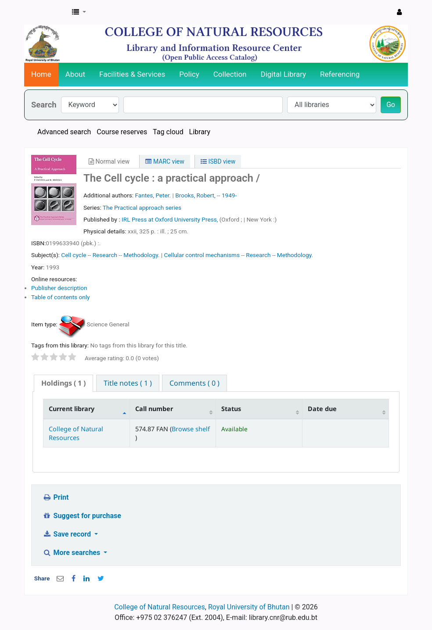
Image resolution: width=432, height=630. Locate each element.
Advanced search (64, 132)
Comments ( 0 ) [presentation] (194, 383)
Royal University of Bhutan (249, 607)
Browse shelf (191, 429)
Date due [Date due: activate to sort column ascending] (322, 408)
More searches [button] (72, 552)
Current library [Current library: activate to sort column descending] (71, 408)
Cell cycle (73, 254)
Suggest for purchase (82, 516)
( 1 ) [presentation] (63, 383)
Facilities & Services (132, 74)
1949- (229, 195)
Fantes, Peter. (153, 195)
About (75, 74)
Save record (68, 534)
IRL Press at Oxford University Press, (171, 219)
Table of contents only (60, 297)
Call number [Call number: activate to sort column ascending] (154, 408)
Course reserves (122, 132)
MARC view (164, 161)
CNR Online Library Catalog (46, 12)
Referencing (340, 74)
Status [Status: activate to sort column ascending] (231, 408)
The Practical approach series (142, 207)
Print (55, 497)
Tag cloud (168, 132)
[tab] (63, 383)
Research (105, 254)
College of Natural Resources (76, 433)
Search (44, 104)
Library (199, 132)
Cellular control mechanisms (202, 254)
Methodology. (141, 254)
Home (41, 74)
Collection (230, 74)
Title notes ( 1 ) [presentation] (128, 383)
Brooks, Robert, (195, 195)
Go (390, 104)
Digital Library (283, 74)
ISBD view (218, 161)
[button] (79, 12)
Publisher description (59, 287)
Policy (189, 74)
